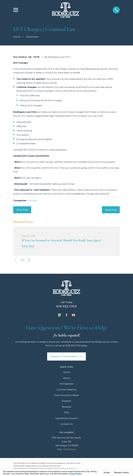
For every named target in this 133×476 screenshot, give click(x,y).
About (66, 378)
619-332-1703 (66, 306)
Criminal (32, 200)
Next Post (110, 209)
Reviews (66, 406)
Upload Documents (66, 418)
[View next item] (28, 260)
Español (66, 401)
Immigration (66, 383)
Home (66, 372)
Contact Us (66, 424)
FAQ (66, 412)
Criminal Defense (66, 389)
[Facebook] (66, 315)
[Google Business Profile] (59, 315)
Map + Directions (66, 449)
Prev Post (22, 209)
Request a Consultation (66, 356)
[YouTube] (73, 315)
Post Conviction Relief (66, 395)
